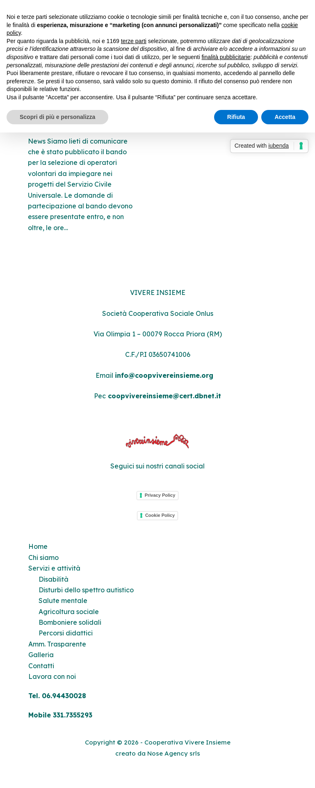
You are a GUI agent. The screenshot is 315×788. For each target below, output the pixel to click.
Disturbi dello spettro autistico (86, 590)
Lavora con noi (52, 676)
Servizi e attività (54, 568)
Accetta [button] (284, 117)
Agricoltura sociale (69, 612)
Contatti (41, 666)
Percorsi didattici (66, 633)
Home (38, 546)
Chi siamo (43, 557)
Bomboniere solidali (70, 622)
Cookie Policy (160, 515)
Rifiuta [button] (236, 117)
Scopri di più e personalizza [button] (57, 117)
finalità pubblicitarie (225, 57)
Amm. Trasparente (57, 644)
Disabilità (53, 579)
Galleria (41, 655)
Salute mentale (63, 600)
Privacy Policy (160, 495)
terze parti (133, 41)
